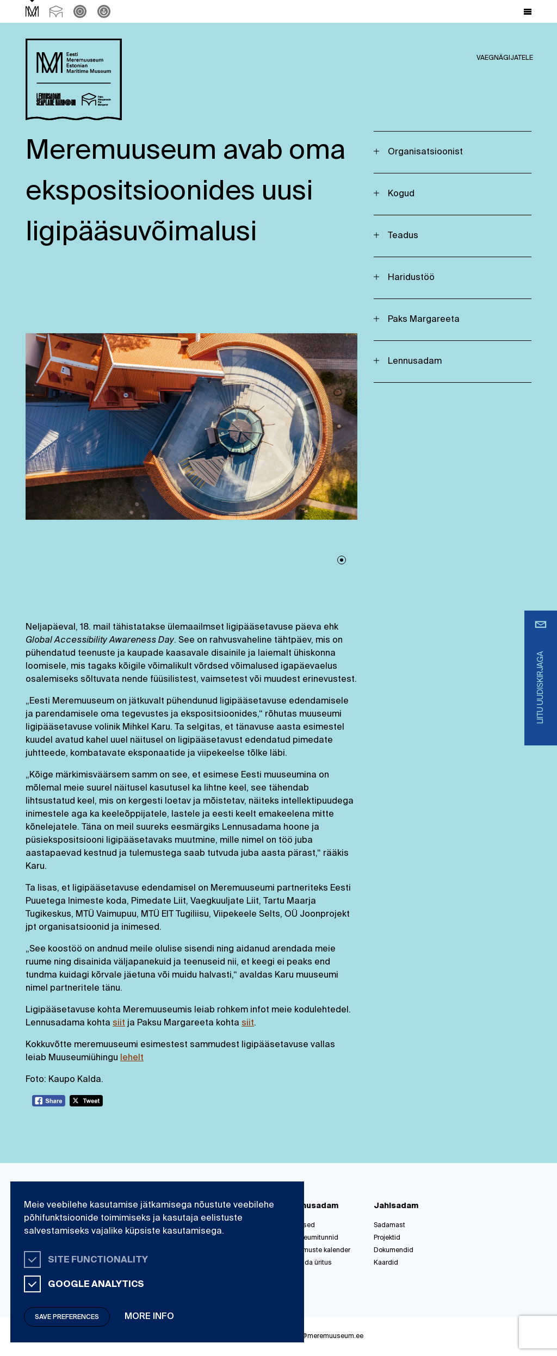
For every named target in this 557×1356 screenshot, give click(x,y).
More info (149, 1317)
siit (119, 1023)
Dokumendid (393, 1250)
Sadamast (389, 1225)
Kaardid (386, 1263)
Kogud (401, 194)
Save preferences (67, 1317)
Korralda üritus (309, 1263)
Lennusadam (415, 361)
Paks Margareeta (424, 319)
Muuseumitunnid (312, 1238)
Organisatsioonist (425, 152)
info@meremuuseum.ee (326, 1336)
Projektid (387, 1238)
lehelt (132, 1058)
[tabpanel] (191, 426)
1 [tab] (341, 560)
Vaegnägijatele (504, 58)
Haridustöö (411, 277)
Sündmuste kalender (318, 1250)
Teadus (403, 236)
